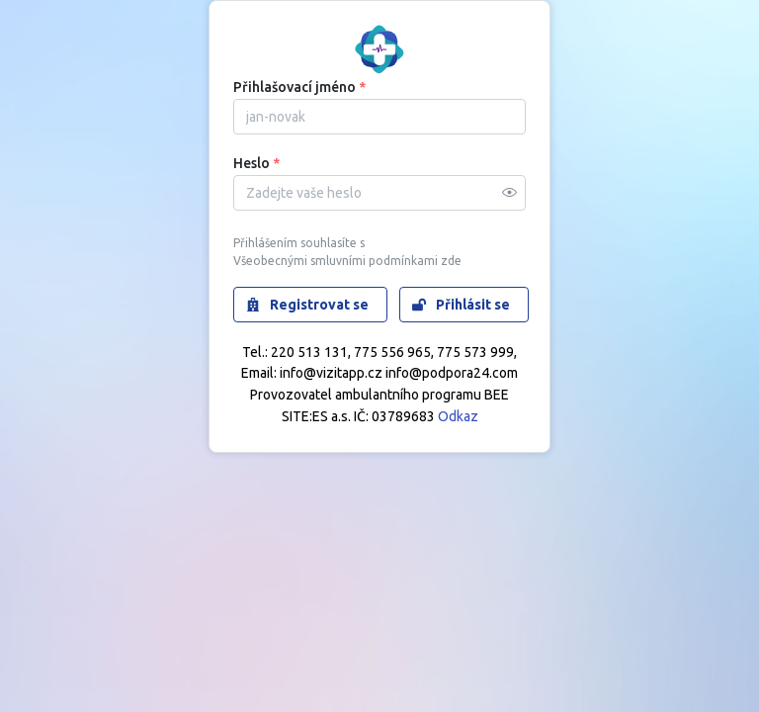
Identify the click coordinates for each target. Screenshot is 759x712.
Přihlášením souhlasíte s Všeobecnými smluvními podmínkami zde (347, 252)
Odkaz (458, 416)
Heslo (256, 163)
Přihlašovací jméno (299, 87)
